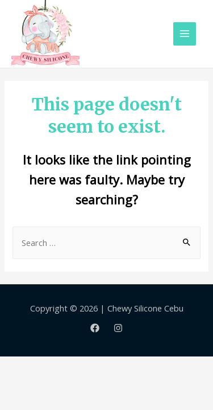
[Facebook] (94, 328)
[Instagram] (118, 328)
